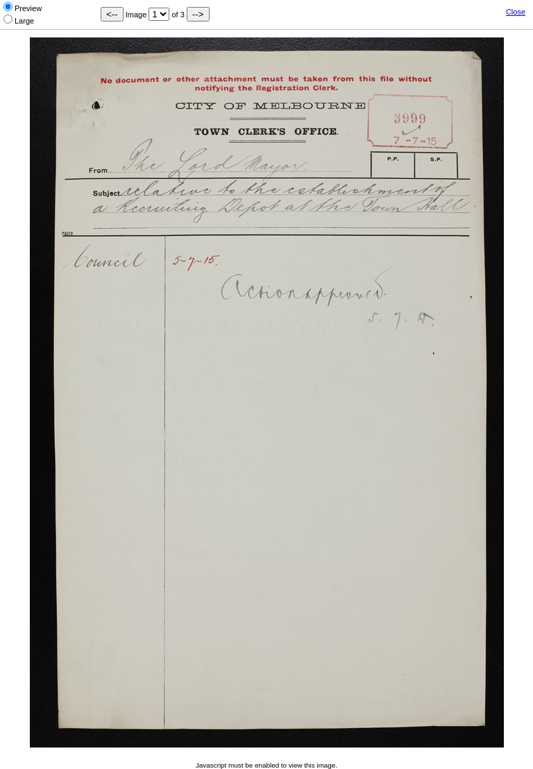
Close (515, 12)
